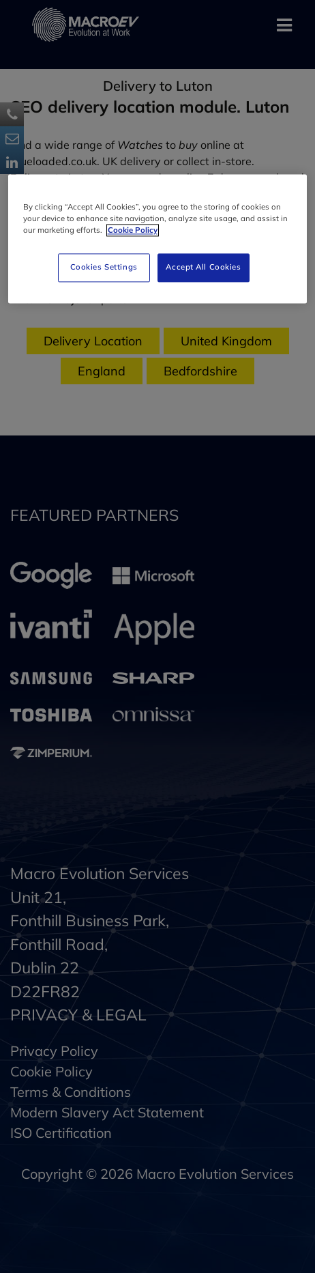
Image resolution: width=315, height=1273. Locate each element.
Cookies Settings (104, 267)
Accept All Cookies (203, 267)
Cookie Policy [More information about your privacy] (133, 230)
